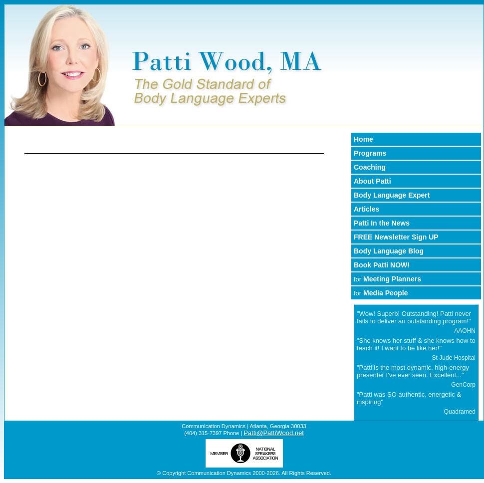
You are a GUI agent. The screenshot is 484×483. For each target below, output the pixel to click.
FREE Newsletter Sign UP (396, 237)
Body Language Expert (392, 195)
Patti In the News (382, 223)
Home (363, 139)
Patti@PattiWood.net (273, 433)
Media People (381, 293)
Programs (370, 153)
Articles (366, 209)
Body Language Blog (389, 251)
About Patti (372, 181)
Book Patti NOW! (382, 265)
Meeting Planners (387, 279)
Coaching (370, 167)
